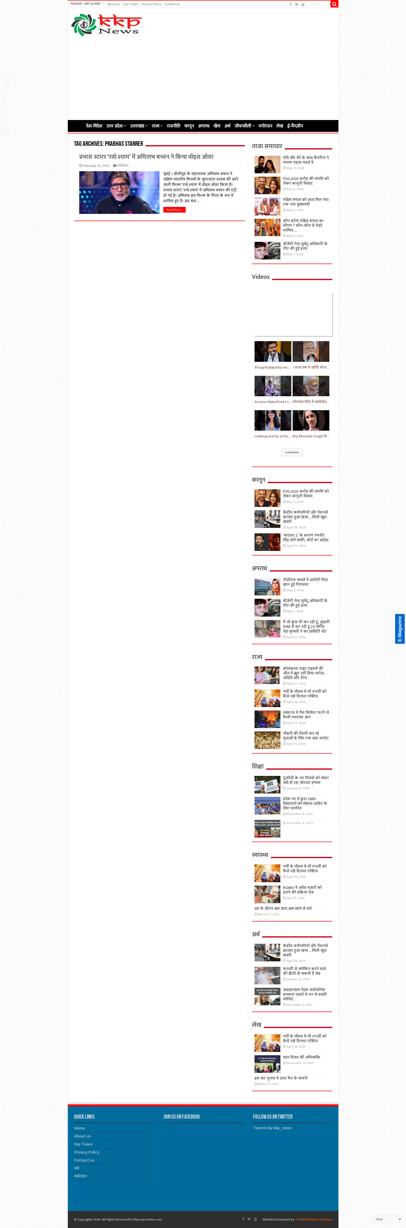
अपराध (203, 126)
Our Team (131, 4)
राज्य (155, 126)
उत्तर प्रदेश (114, 126)
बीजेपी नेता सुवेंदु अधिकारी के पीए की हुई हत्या (305, 246)
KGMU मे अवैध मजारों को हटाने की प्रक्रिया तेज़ (302, 890)
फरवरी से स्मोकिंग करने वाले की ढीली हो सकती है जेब (304, 971)
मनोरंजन (265, 126)
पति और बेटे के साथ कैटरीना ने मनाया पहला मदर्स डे (306, 160)
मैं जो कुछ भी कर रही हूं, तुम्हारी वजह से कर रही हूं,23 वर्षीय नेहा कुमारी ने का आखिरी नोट (306, 627)
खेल (217, 126)
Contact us (172, 4)
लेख (279, 126)
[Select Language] (387, 1219)
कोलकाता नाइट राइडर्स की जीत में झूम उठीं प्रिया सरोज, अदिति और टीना (304, 673)
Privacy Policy (151, 4)
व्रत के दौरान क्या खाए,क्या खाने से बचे (283, 908)
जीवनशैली (243, 126)
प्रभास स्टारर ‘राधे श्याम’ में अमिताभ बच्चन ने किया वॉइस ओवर (146, 157)
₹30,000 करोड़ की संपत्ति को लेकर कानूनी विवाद (306, 181)
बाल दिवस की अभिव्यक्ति (301, 1057)
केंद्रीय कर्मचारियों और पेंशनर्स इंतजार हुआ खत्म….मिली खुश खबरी (305, 517)
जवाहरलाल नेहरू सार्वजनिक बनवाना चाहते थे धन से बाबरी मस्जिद (305, 994)
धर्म (76, 1168)
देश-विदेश (94, 126)
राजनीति (173, 126)
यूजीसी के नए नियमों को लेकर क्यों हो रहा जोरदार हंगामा (306, 780)
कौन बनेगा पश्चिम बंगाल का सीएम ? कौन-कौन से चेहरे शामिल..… (303, 226)
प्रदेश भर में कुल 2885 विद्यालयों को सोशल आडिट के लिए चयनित (305, 804)
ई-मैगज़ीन (295, 126)
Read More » (174, 210)
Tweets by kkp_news (272, 1128)
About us (113, 4)
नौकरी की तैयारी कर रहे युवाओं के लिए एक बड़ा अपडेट (306, 736)
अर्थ (227, 126)
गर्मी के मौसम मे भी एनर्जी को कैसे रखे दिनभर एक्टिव (305, 694)
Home (77, 125)
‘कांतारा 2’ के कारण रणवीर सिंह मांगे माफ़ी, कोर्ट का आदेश (306, 538)
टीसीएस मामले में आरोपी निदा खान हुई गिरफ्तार (305, 582)
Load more (292, 452)
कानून (189, 126)
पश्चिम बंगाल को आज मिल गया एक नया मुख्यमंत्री (306, 202)
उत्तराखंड (137, 126)
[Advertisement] (203, 78)
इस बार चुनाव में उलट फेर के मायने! (281, 1078)
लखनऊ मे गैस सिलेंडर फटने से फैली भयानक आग (306, 715)
